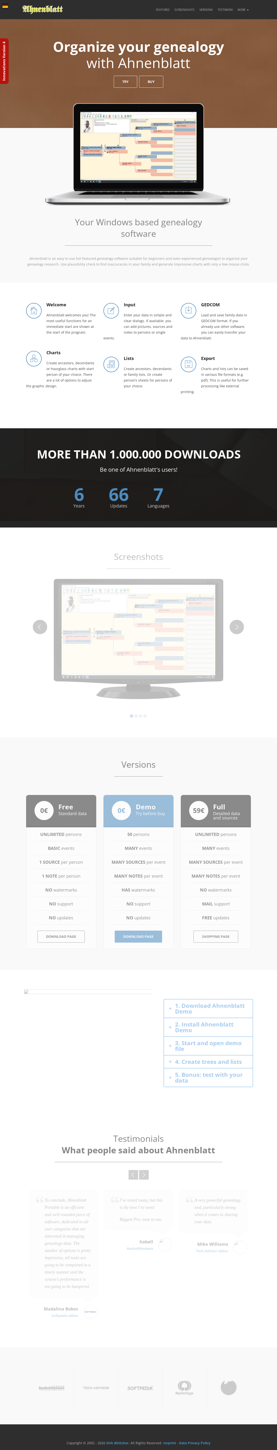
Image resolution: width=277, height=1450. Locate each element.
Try (125, 82)
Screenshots (185, 10)
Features (163, 10)
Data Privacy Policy (194, 1443)
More (243, 10)
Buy (151, 82)
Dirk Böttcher (117, 1443)
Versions (206, 10)
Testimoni (225, 10)
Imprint (169, 1443)
